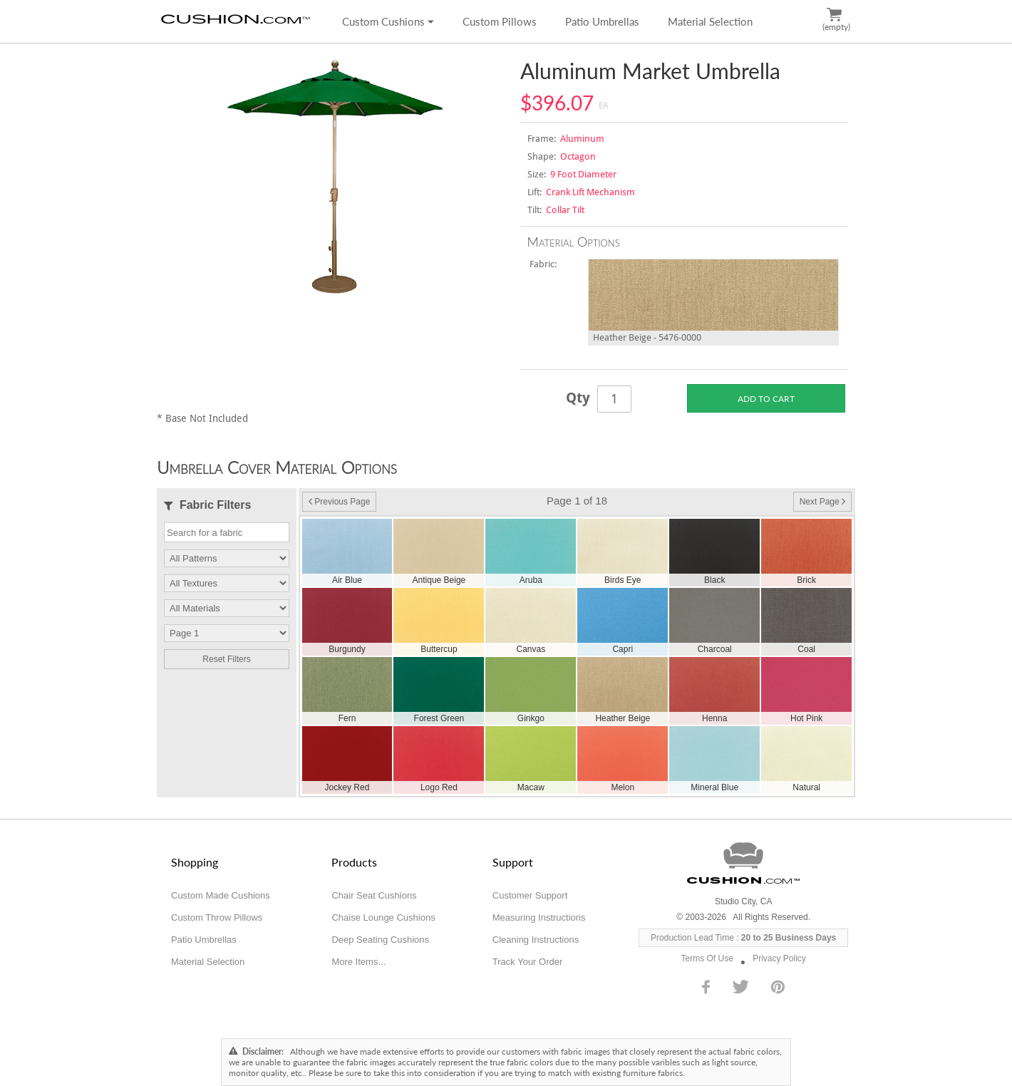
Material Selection (710, 21)
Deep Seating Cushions (380, 939)
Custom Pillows (500, 21)
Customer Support (530, 895)
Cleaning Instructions (535, 939)
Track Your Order (527, 961)
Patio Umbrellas (602, 21)
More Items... (358, 961)
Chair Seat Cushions (373, 895)
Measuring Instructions (539, 917)
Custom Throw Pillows (216, 917)
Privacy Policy (779, 958)
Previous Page (339, 502)
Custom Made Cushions (220, 895)
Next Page (822, 502)
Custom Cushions (388, 21)
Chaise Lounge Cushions (383, 917)
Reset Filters (226, 659)
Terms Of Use (707, 958)
